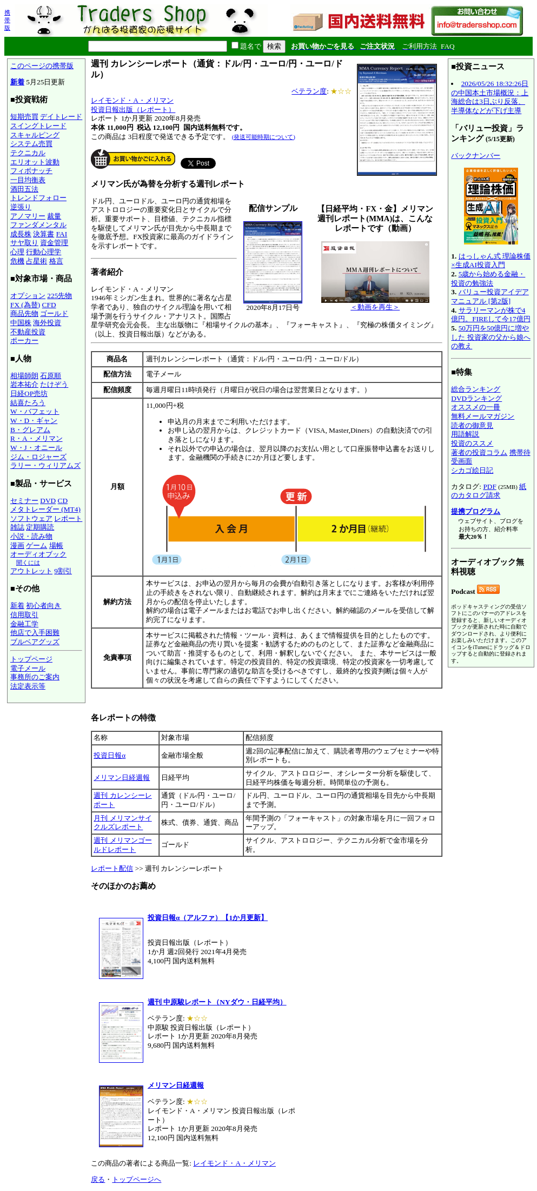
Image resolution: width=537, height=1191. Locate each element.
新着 (17, 82)
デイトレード (61, 117)
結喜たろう (27, 403)
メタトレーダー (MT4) (45, 509)
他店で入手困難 (34, 632)
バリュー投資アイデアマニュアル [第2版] (489, 296)
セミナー (24, 501)
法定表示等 (27, 686)
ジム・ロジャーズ (38, 457)
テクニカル (27, 153)
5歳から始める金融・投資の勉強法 (488, 278)
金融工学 (24, 624)
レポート (68, 518)
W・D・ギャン (33, 420)
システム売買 (31, 144)
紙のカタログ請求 (488, 491)
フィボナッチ (31, 171)
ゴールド (54, 313)
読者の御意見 (472, 425)
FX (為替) (25, 305)
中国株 (20, 323)
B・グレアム (30, 430)
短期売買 (24, 117)
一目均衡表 (27, 180)
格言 (56, 261)
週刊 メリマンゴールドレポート (122, 844)
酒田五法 (24, 189)
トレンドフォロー (38, 198)
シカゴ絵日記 (472, 470)
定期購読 (40, 527)
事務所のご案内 (34, 677)
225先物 (59, 296)
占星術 (36, 261)
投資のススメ (472, 443)
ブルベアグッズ (34, 642)
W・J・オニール (36, 448)
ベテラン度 (309, 91)
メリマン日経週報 (122, 777)
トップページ (31, 659)
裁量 (54, 216)
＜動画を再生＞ (375, 303)
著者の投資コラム (479, 452)
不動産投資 (27, 332)
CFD (49, 305)
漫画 (17, 545)
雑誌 (17, 527)
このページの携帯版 (42, 66)
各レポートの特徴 (123, 717)
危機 (17, 261)
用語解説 (465, 434)
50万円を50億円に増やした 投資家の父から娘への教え (490, 337)
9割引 (63, 571)
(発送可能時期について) (263, 137)
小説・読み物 (31, 536)
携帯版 (7, 20)
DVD (48, 501)
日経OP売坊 (29, 393)
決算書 (43, 234)
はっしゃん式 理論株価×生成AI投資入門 (491, 260)
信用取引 (24, 615)
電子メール (27, 668)
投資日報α (109, 755)
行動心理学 (43, 252)
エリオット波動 (34, 162)
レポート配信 (112, 868)
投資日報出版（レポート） (133, 109)
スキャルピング (34, 135)
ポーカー (24, 340)
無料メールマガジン (482, 416)
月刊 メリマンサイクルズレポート (122, 822)
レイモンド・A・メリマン (132, 100)
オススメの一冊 (475, 407)
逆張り (20, 207)
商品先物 (24, 313)
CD (63, 501)
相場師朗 (24, 376)
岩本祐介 (24, 384)
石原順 (50, 376)
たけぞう (54, 384)
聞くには (28, 562)
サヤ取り (24, 243)
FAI (62, 234)
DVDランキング (476, 398)
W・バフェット (34, 411)
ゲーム (36, 545)
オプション (27, 296)
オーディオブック (38, 554)
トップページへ (136, 1179)
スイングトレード (38, 126)
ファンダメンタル (38, 225)
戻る (98, 1179)
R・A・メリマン (36, 438)
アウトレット (31, 571)
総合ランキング (475, 389)
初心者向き (43, 605)
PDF (489, 486)
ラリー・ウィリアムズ (45, 465)
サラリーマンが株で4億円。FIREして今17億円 (490, 314)
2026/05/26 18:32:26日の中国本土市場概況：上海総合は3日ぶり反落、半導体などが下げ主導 (489, 97)
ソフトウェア (31, 518)
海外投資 (47, 323)
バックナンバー (475, 155)
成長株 (20, 234)
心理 (17, 252)
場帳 (56, 545)
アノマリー (27, 216)
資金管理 (54, 243)
